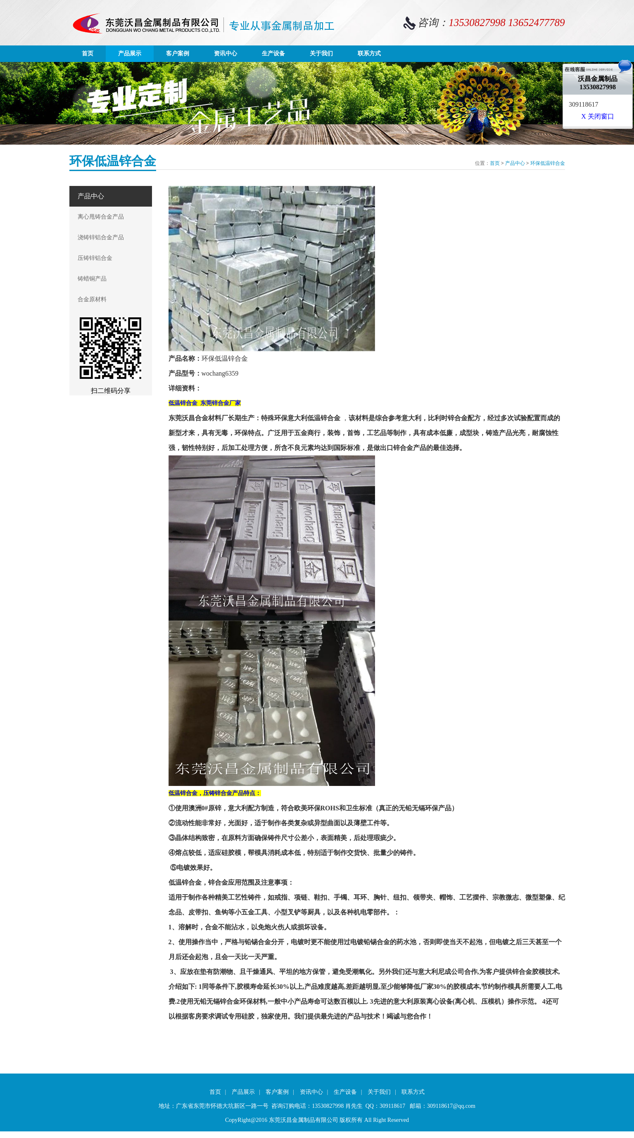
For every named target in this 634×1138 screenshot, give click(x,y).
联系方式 (369, 53)
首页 (87, 53)
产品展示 (129, 53)
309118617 (583, 104)
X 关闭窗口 (597, 116)
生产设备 (273, 53)
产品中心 (515, 163)
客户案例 (177, 53)
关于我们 (321, 53)
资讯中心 (225, 53)
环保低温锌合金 (547, 163)
